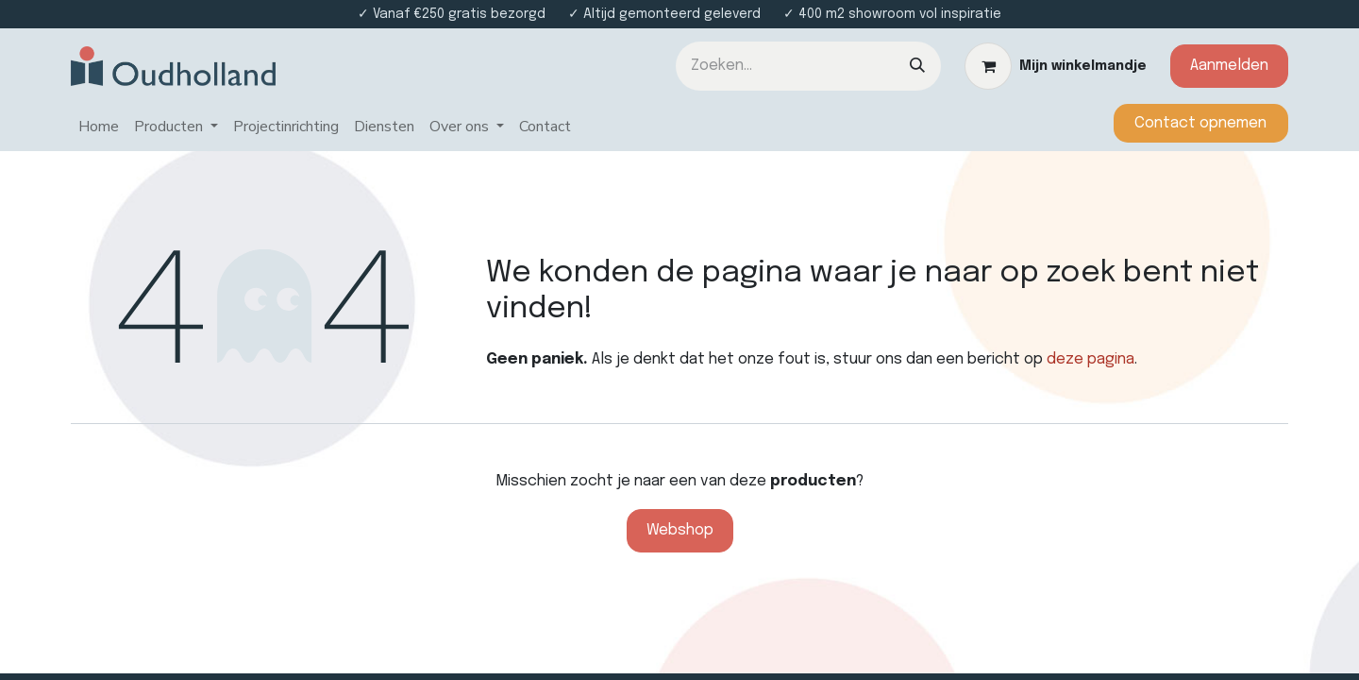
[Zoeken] (917, 66)
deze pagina (1090, 359)
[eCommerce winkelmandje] (1055, 66)
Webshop (679, 530)
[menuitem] (98, 127)
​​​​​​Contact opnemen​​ (1200, 123)
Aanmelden (1229, 66)
